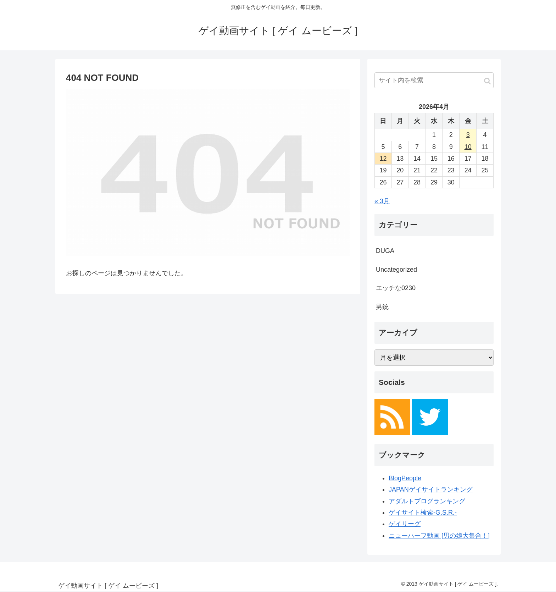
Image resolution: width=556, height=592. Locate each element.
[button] (487, 81)
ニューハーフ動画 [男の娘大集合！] (439, 535)
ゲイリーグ (405, 523)
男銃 (382, 306)
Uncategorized (396, 269)
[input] (434, 80)
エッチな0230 (396, 288)
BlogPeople (405, 478)
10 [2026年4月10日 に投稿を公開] (468, 146)
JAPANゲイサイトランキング (431, 489)
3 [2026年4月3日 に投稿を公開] (468, 134)
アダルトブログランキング (427, 501)
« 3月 (382, 201)
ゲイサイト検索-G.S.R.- (423, 512)
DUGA (385, 250)
